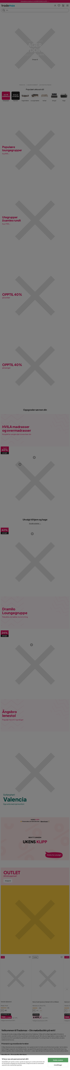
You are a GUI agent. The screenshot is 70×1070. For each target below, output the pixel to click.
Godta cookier (58, 1060)
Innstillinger (58, 1065)
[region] (35, 1062)
